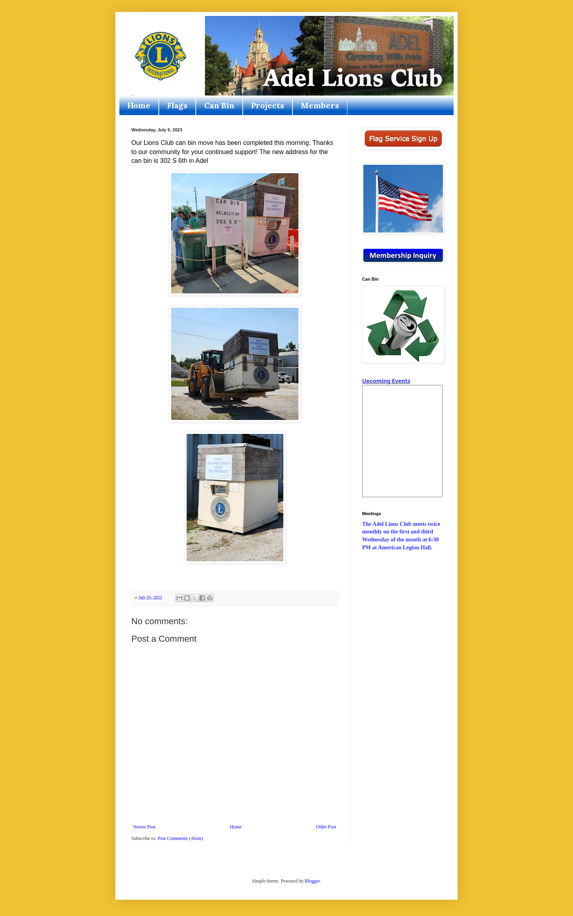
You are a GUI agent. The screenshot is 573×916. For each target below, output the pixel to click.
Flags (177, 105)
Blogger (312, 881)
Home (138, 105)
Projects (267, 105)
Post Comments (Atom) (180, 838)
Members (320, 105)
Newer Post (144, 827)
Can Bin (219, 105)
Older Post (326, 827)
